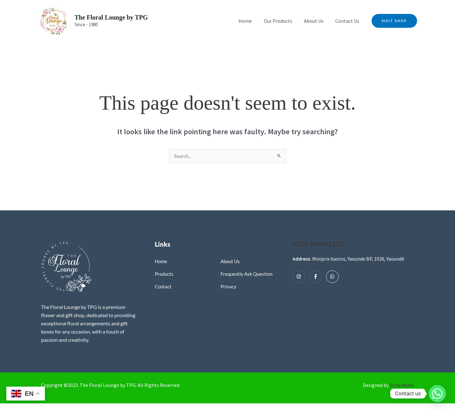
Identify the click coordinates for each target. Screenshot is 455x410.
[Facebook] (315, 277)
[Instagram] (299, 277)
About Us (316, 21)
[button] (394, 21)
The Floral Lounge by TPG (111, 17)
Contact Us (348, 21)
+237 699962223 (318, 244)
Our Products (282, 21)
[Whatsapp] (332, 277)
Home (251, 21)
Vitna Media (401, 385)
